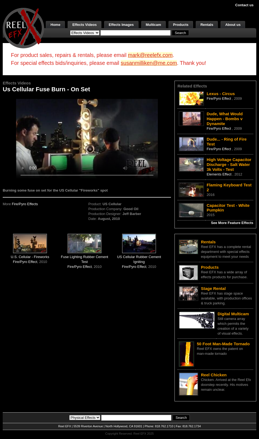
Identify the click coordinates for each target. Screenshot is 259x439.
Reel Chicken (214, 375)
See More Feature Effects (232, 223)
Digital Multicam (233, 313)
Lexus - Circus (221, 93)
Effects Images (121, 25)
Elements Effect (219, 174)
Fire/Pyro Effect (25, 262)
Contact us (244, 5)
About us (232, 25)
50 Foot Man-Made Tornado (223, 343)
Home (55, 25)
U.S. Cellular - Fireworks (30, 257)
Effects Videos (84, 25)
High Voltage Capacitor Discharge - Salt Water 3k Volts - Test (229, 164)
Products (180, 25)
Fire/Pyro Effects (25, 204)
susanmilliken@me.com (149, 63)
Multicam (153, 25)
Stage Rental (213, 288)
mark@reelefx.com (150, 55)
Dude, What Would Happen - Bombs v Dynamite (225, 118)
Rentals (206, 25)
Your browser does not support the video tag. (87, 138)
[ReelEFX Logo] (23, 28)
